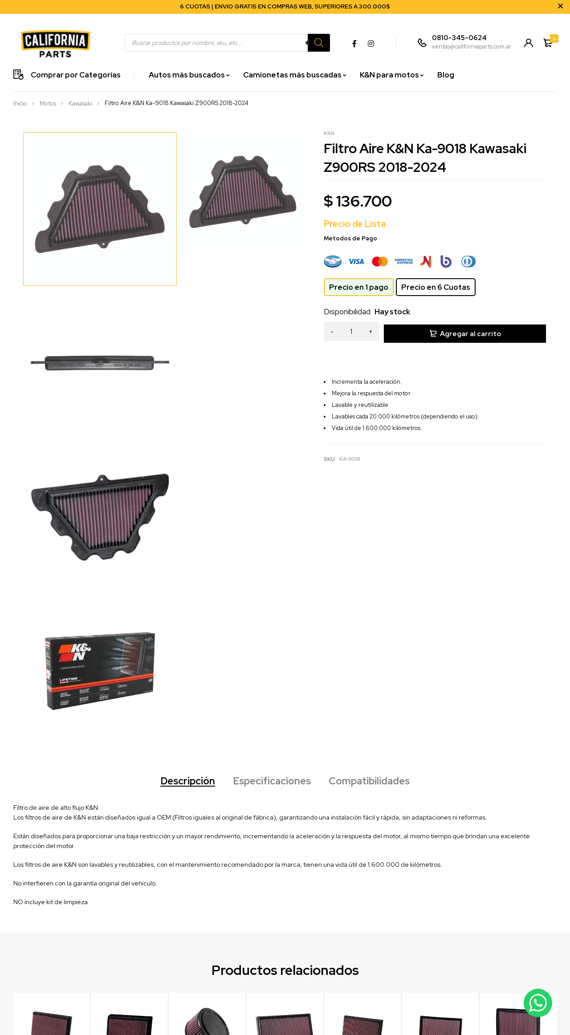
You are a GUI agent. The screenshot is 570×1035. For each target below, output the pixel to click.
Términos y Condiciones (261, 1004)
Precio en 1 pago (358, 287)
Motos (48, 104)
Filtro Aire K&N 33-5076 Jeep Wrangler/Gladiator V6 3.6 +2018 (284, 820)
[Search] (317, 43)
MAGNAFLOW (333, 979)
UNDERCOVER (334, 1017)
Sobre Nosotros (419, 967)
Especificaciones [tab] (271, 504)
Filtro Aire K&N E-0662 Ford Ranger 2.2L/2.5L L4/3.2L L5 (206, 817)
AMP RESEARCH (336, 1004)
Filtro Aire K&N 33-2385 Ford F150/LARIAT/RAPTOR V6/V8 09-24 (516, 820)
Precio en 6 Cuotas (435, 287)
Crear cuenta (248, 967)
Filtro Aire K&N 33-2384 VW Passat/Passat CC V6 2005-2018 (438, 820)
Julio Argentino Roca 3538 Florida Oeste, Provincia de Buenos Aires (166, 1007)
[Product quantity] (351, 332)
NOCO (323, 992)
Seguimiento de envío (259, 979)
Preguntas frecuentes (259, 992)
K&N (329, 133)
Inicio (20, 104)
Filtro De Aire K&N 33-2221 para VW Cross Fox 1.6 (50, 817)
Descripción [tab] (179, 504)
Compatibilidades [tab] (377, 504)
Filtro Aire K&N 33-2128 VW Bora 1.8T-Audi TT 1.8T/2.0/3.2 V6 (359, 820)
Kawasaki (80, 104)
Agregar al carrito (470, 332)
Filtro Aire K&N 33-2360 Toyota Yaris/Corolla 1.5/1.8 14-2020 (129, 820)
